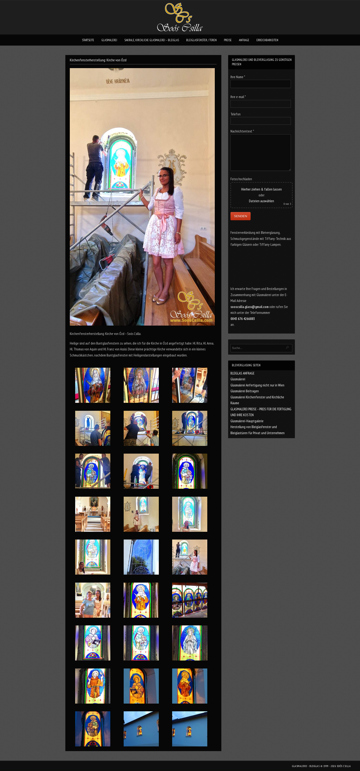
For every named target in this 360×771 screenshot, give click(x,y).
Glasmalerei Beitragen (244, 391)
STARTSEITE (88, 40)
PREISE (228, 40)
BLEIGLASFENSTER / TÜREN (201, 40)
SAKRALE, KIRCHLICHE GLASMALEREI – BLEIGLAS (151, 40)
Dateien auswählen (261, 201)
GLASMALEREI (109, 40)
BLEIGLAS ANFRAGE (242, 373)
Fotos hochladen (241, 179)
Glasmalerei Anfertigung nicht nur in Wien (257, 385)
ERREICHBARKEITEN (267, 40)
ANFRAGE (244, 40)
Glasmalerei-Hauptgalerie (247, 421)
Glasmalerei (237, 379)
